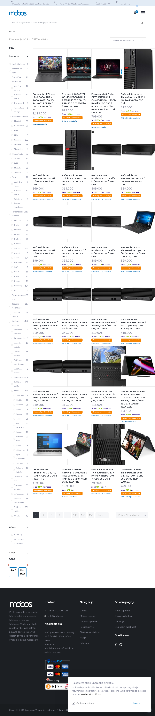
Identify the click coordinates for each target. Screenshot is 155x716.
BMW (17, 409)
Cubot (15, 272)
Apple (15, 258)
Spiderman (19, 450)
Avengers (19, 395)
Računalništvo (87, 627)
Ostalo (15, 234)
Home (12, 31)
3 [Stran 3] (51, 515)
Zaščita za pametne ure (17, 362)
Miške (15, 135)
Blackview (16, 262)
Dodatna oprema (16, 88)
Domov (83, 610)
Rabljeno (84, 643)
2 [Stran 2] (44, 515)
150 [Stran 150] (91, 515)
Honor (15, 276)
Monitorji (16, 121)
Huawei (15, 281)
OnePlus (16, 230)
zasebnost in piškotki (91, 694)
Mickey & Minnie (18, 439)
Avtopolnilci (17, 494)
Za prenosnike (18, 338)
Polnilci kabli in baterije (18, 110)
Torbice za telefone (16, 332)
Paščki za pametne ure (17, 500)
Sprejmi (136, 703)
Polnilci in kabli (16, 478)
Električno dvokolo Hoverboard (17, 203)
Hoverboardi (17, 103)
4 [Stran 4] (59, 515)
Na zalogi (16, 535)
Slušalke (16, 144)
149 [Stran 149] (83, 515)
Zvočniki (16, 172)
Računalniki (17, 126)
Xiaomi (15, 248)
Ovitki (15, 391)
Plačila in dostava (123, 616)
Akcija (18, 552)
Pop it (17, 445)
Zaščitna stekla (16, 384)
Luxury (18, 432)
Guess (17, 419)
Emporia (16, 220)
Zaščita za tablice (16, 371)
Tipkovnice (17, 149)
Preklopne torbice (16, 509)
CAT (14, 267)
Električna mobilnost (90, 632)
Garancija (119, 621)
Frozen (18, 414)
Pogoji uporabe (122, 610)
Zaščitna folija (18, 377)
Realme (15, 239)
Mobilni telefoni (87, 616)
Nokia (15, 225)
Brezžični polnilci (16, 345)
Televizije (16, 158)
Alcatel (15, 253)
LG (13, 290)
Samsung (16, 286)
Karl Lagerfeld (19, 425)
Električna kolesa (16, 184)
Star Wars (19, 463)
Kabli (14, 130)
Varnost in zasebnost (125, 627)
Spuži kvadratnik (19, 457)
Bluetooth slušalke (16, 487)
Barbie (18, 400)
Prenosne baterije (16, 353)
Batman (18, 405)
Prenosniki (16, 140)
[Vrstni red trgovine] (128, 40)
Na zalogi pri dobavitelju (17, 541)
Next (102, 515)
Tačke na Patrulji (18, 470)
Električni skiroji (16, 96)
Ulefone (16, 244)
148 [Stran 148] (75, 515)
